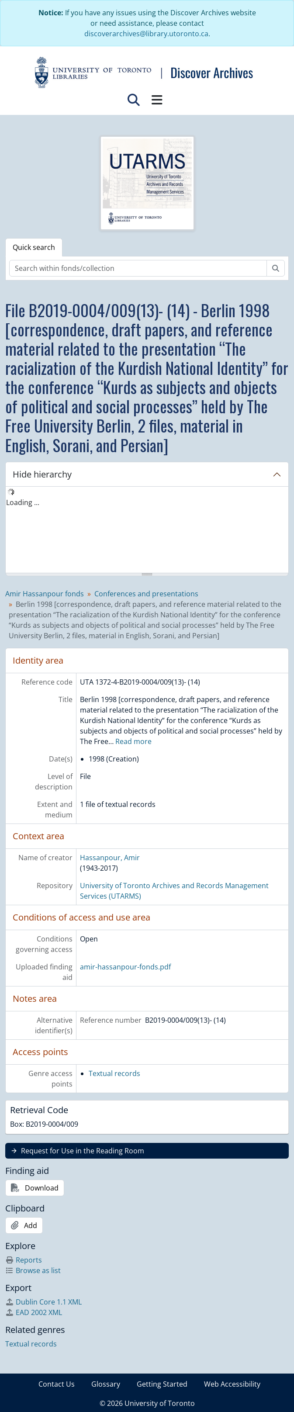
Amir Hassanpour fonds (44, 594)
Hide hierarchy (42, 474)
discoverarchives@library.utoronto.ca (146, 33)
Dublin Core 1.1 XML (43, 1302)
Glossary (105, 1384)
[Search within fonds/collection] (138, 268)
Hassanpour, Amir (110, 857)
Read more (133, 741)
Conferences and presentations (146, 594)
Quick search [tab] (34, 247)
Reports (23, 1260)
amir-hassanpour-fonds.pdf (125, 967)
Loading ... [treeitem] (22, 502)
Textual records (114, 1073)
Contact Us (56, 1384)
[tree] (147, 530)
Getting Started (162, 1384)
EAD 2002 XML (33, 1312)
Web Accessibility (232, 1384)
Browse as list (33, 1270)
